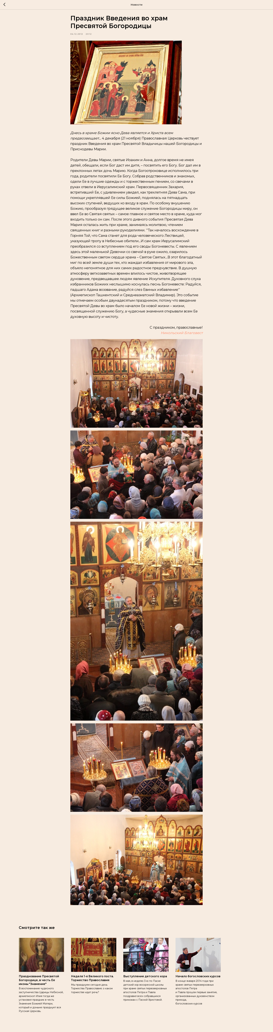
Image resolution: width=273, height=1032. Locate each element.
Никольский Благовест (182, 335)
